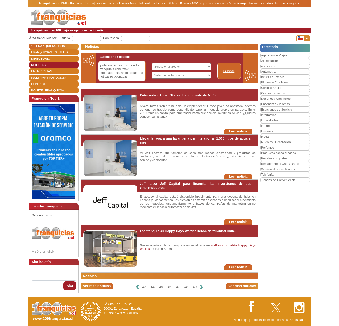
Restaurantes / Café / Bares (280, 163)
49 (195, 287)
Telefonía (267, 174)
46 (170, 287)
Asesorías (268, 66)
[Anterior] (137, 287)
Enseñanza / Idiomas (275, 104)
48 (186, 287)
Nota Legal (241, 320)
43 (144, 287)
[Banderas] (303, 38)
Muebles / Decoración (276, 142)
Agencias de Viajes (274, 55)
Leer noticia (238, 131)
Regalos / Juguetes (274, 158)
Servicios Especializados (278, 169)
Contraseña (111, 38)
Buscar (228, 71)
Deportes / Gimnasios (276, 98)
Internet (266, 126)
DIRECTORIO (40, 58)
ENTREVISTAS (41, 71)
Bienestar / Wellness (275, 82)
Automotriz (268, 71)
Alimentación (269, 60)
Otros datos (298, 320)
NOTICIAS (38, 65)
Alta (70, 286)
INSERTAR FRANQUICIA (48, 77)
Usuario (64, 38)
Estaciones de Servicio (276, 109)
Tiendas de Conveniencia (278, 180)
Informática (268, 115)
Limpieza (267, 131)
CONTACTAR (40, 84)
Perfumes (267, 147)
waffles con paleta (224, 245)
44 (153, 287)
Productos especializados (278, 153)
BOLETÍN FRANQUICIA (47, 90)
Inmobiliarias (269, 120)
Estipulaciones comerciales (269, 320)
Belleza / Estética (273, 77)
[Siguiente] (201, 287)
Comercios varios (273, 93)
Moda (265, 136)
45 (161, 287)
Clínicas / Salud (271, 88)
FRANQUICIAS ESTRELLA (50, 52)
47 (178, 287)
